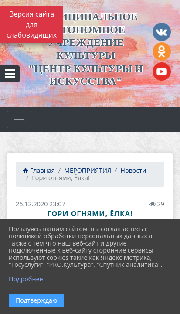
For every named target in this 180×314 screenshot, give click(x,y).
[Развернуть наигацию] (19, 119)
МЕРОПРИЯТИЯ (87, 170)
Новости (133, 170)
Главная (39, 170)
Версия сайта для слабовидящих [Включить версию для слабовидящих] (32, 24)
